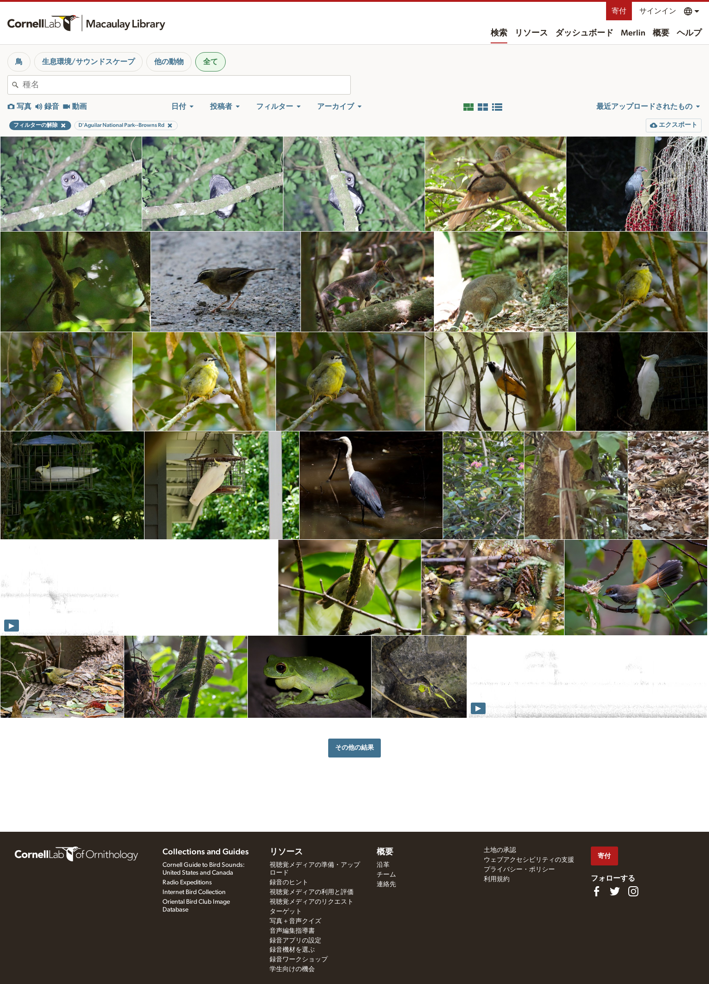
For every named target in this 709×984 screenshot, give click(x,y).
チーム (386, 874)
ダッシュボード (584, 33)
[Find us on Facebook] (596, 891)
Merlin (633, 33)
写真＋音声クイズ (295, 921)
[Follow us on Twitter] (614, 891)
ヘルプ (689, 33)
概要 (661, 33)
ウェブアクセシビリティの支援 (529, 860)
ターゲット (286, 911)
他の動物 (169, 62)
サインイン (657, 11)
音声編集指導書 (292, 931)
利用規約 (497, 879)
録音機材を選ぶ (292, 950)
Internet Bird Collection (194, 892)
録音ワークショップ (299, 959)
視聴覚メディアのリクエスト (312, 902)
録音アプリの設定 (295, 940)
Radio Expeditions (187, 882)
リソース (531, 33)
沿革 (383, 865)
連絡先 (386, 884)
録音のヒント (289, 882)
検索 (499, 33)
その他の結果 (354, 747)
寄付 (619, 11)
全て (210, 62)
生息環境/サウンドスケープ (88, 62)
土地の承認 (500, 850)
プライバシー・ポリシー (519, 869)
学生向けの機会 (292, 969)
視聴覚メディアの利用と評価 (312, 892)
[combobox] (186, 85)
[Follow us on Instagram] (633, 891)
